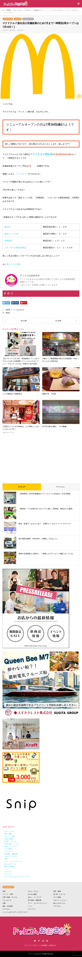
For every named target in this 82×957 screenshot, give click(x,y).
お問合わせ (52, 945)
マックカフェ (22, 174)
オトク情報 (57, 897)
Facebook (39, 941)
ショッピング (6, 900)
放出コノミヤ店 (11, 234)
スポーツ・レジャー (60, 900)
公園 (3, 903)
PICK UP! (21, 487)
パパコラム (6, 909)
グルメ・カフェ (7, 19)
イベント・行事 (7, 894)
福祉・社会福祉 (7, 906)
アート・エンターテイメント (37, 903)
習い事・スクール (59, 894)
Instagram (43, 941)
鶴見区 (8, 313)
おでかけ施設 (32, 894)
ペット (30, 906)
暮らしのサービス (59, 903)
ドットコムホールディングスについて (15, 912)
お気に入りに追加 (12, 264)
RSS (47, 941)
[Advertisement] (41, 456)
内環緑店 (8, 241)
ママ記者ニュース (28, 19)
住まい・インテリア (34, 897)
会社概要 (44, 945)
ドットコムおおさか (17, 310)
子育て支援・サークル (9, 897)
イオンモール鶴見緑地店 (15, 248)
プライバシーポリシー (31, 945)
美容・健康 (57, 891)
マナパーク (31, 909)
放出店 (7, 227)
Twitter (35, 941)
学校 (3, 891)
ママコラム (18, 19)
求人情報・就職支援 (34, 900)
